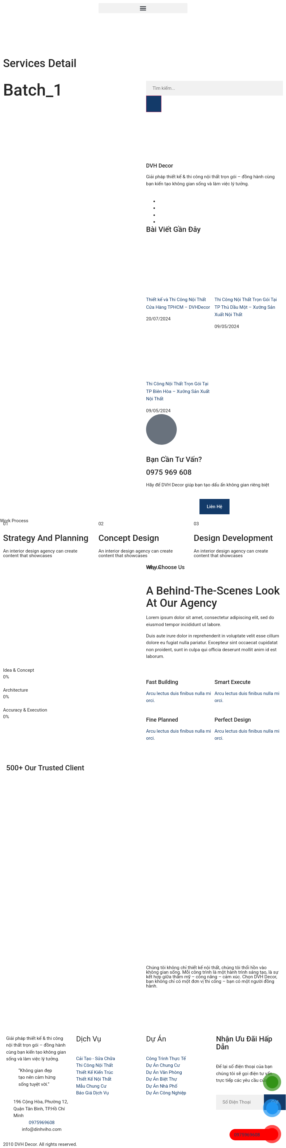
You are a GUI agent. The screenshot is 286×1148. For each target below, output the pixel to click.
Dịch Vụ (88, 1039)
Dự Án (156, 1039)
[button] (143, 8)
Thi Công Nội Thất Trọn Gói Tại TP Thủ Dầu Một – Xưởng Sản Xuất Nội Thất (245, 307)
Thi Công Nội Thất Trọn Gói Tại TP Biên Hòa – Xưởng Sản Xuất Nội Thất (178, 391)
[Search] (153, 104)
